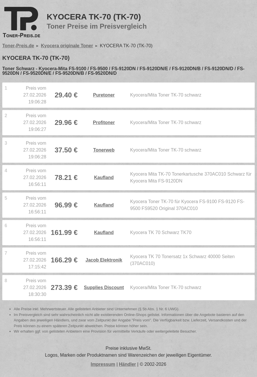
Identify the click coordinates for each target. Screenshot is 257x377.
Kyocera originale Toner (67, 45)
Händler (127, 364)
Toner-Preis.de (18, 45)
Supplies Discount (104, 287)
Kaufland (103, 177)
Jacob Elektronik (104, 260)
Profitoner (104, 122)
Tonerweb (103, 150)
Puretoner (104, 95)
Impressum (103, 364)
